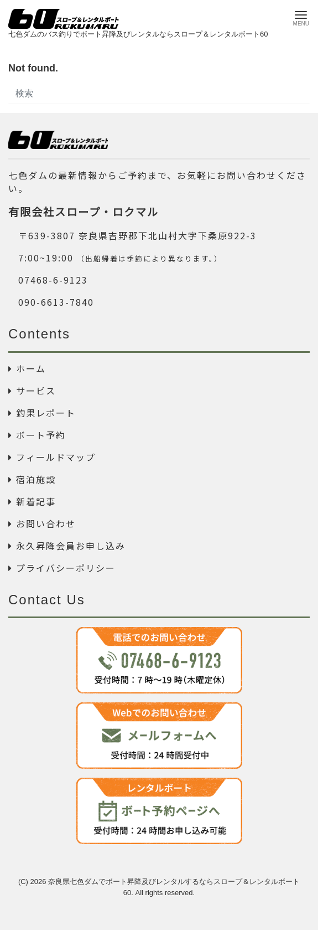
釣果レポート (42, 412)
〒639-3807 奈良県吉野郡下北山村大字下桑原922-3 (132, 235)
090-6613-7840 (51, 302)
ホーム (27, 368)
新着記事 (32, 501)
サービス (32, 390)
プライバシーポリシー (62, 567)
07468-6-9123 (48, 279)
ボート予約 (37, 434)
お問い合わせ (42, 523)
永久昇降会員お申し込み (67, 545)
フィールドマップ (52, 457)
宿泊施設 (32, 479)
